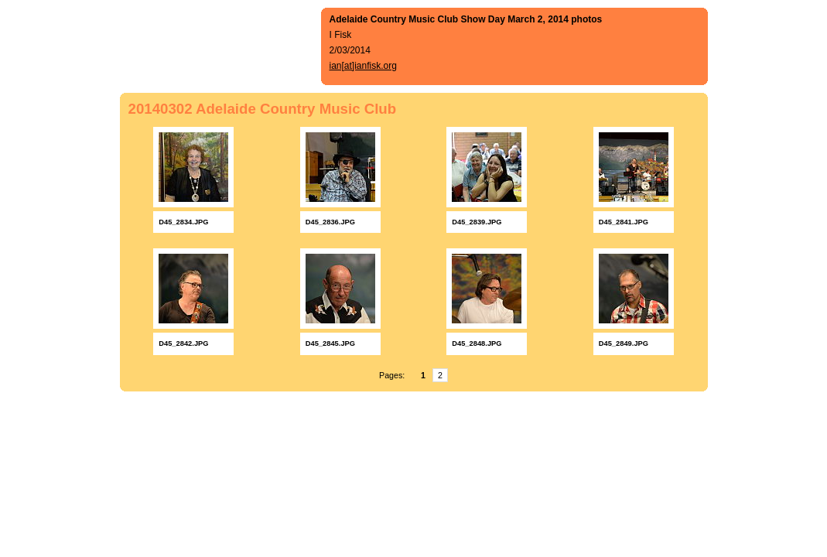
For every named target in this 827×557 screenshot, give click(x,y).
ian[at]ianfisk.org (363, 65)
